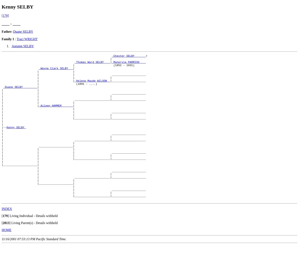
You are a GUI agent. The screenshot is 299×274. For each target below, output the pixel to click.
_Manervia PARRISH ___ (129, 64)
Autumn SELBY (23, 46)
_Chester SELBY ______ (129, 56)
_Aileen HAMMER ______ (56, 116)
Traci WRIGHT (27, 39)
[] (5, 245)
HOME (6, 259)
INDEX (7, 238)
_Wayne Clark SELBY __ (56, 71)
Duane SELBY (23, 31)
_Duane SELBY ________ (20, 94)
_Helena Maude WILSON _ (92, 86)
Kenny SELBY (16, 142)
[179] (5, 15)
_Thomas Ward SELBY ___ (92, 64)
